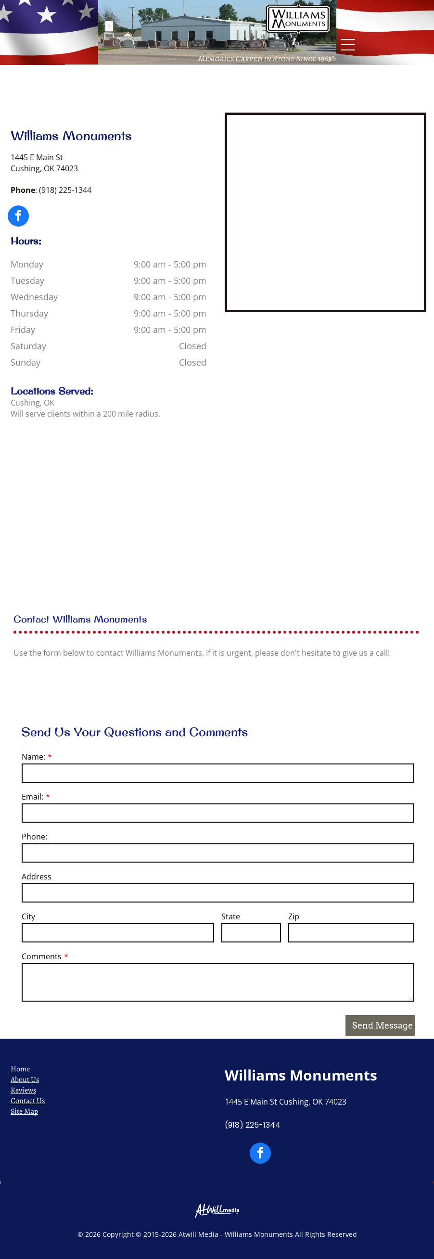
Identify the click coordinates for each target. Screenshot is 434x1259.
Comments (42, 956)
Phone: (34, 836)
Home (20, 1069)
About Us (25, 1079)
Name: (33, 756)
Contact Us (28, 1100)
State (230, 916)
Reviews (23, 1090)
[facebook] (18, 217)
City (28, 916)
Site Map (24, 1111)
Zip (293, 916)
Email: (32, 796)
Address (36, 876)
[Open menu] (348, 45)
